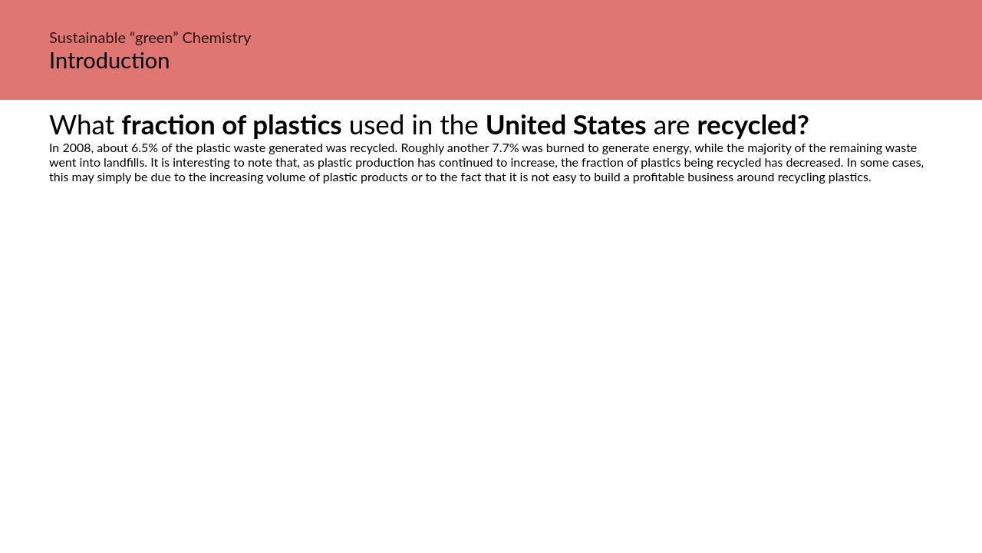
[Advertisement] (491, 327)
